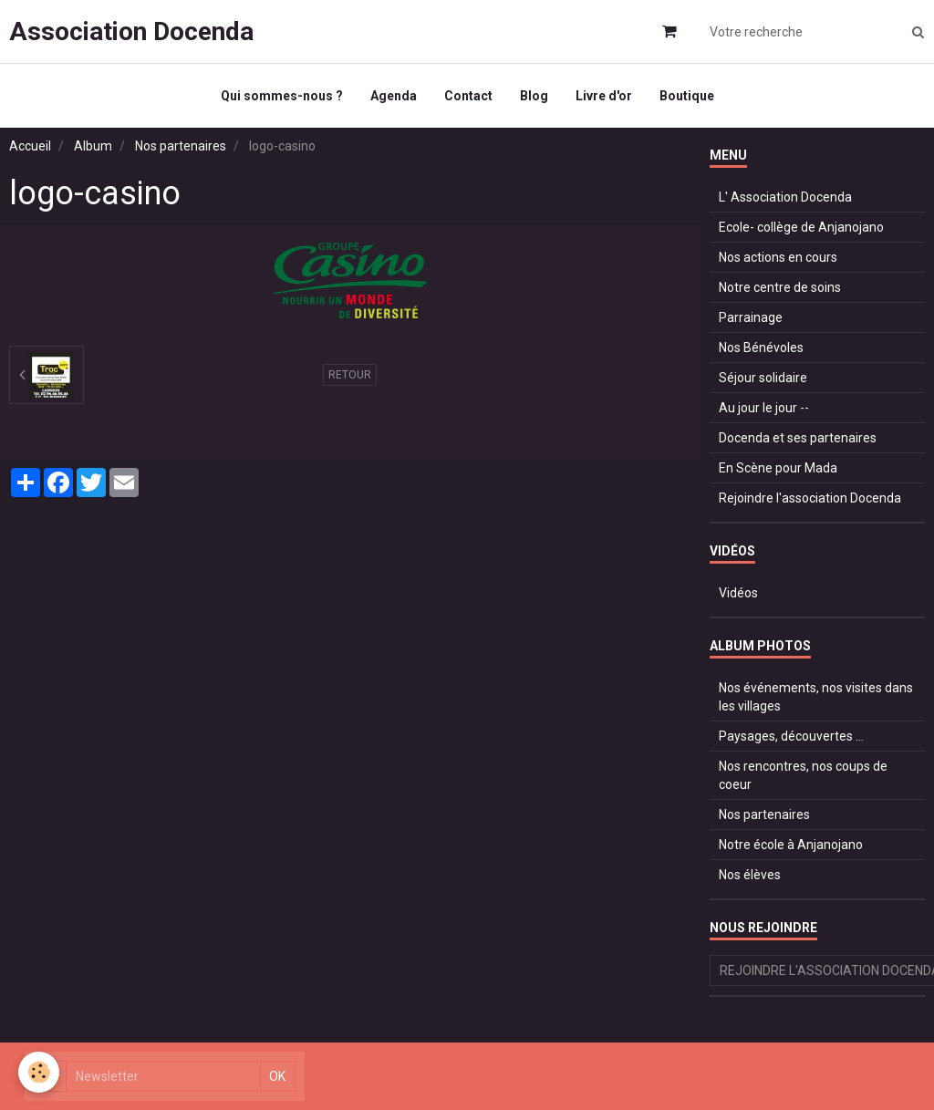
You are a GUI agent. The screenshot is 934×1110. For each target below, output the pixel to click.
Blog (534, 95)
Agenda (393, 95)
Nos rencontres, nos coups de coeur (803, 775)
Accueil (30, 146)
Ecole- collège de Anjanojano (801, 227)
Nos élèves (750, 874)
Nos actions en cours (778, 257)
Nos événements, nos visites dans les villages (816, 696)
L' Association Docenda (785, 197)
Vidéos (738, 593)
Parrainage (751, 317)
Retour (349, 374)
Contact (468, 95)
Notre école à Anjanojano (791, 844)
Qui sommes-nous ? (282, 95)
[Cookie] (38, 1072)
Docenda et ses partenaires (798, 438)
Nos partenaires (180, 146)
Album (93, 146)
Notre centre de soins (780, 287)
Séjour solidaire (763, 377)
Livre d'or (604, 95)
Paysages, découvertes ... (791, 736)
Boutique (686, 95)
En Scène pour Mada (778, 468)
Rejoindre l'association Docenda (810, 498)
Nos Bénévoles (761, 347)
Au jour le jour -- (764, 407)
